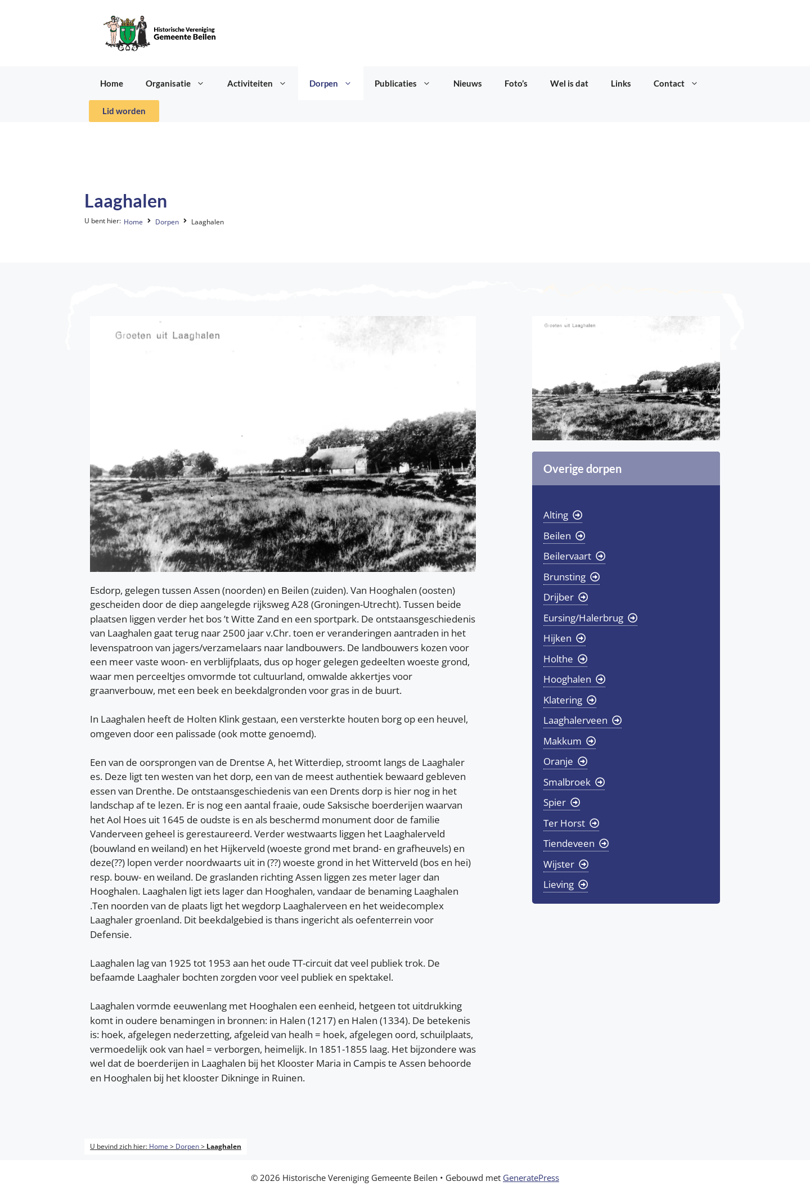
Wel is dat (569, 83)
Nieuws (467, 83)
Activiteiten (262, 83)
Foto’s (516, 83)
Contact (682, 83)
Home (111, 83)
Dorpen (336, 83)
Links (621, 83)
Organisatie (181, 83)
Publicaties (408, 83)
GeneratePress (531, 1177)
